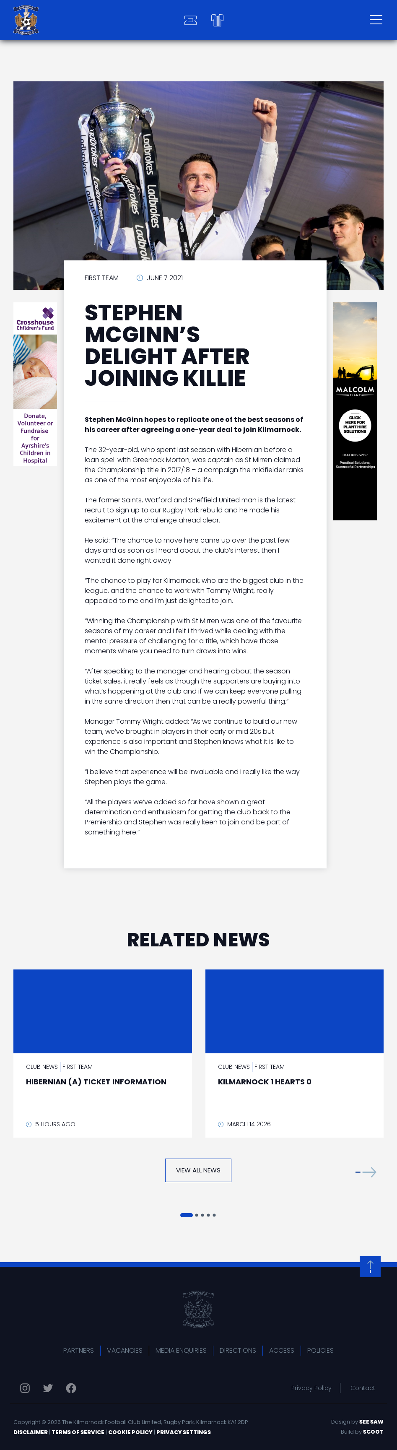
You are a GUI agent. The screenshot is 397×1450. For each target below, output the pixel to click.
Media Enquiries (181, 1350)
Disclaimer (30, 1432)
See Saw (371, 1421)
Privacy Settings (183, 1432)
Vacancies (125, 1350)
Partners (78, 1350)
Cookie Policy (130, 1432)
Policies (320, 1350)
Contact (362, 1388)
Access (281, 1350)
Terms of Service (78, 1432)
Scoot (373, 1431)
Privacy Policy (311, 1388)
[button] (366, 1172)
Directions (238, 1350)
